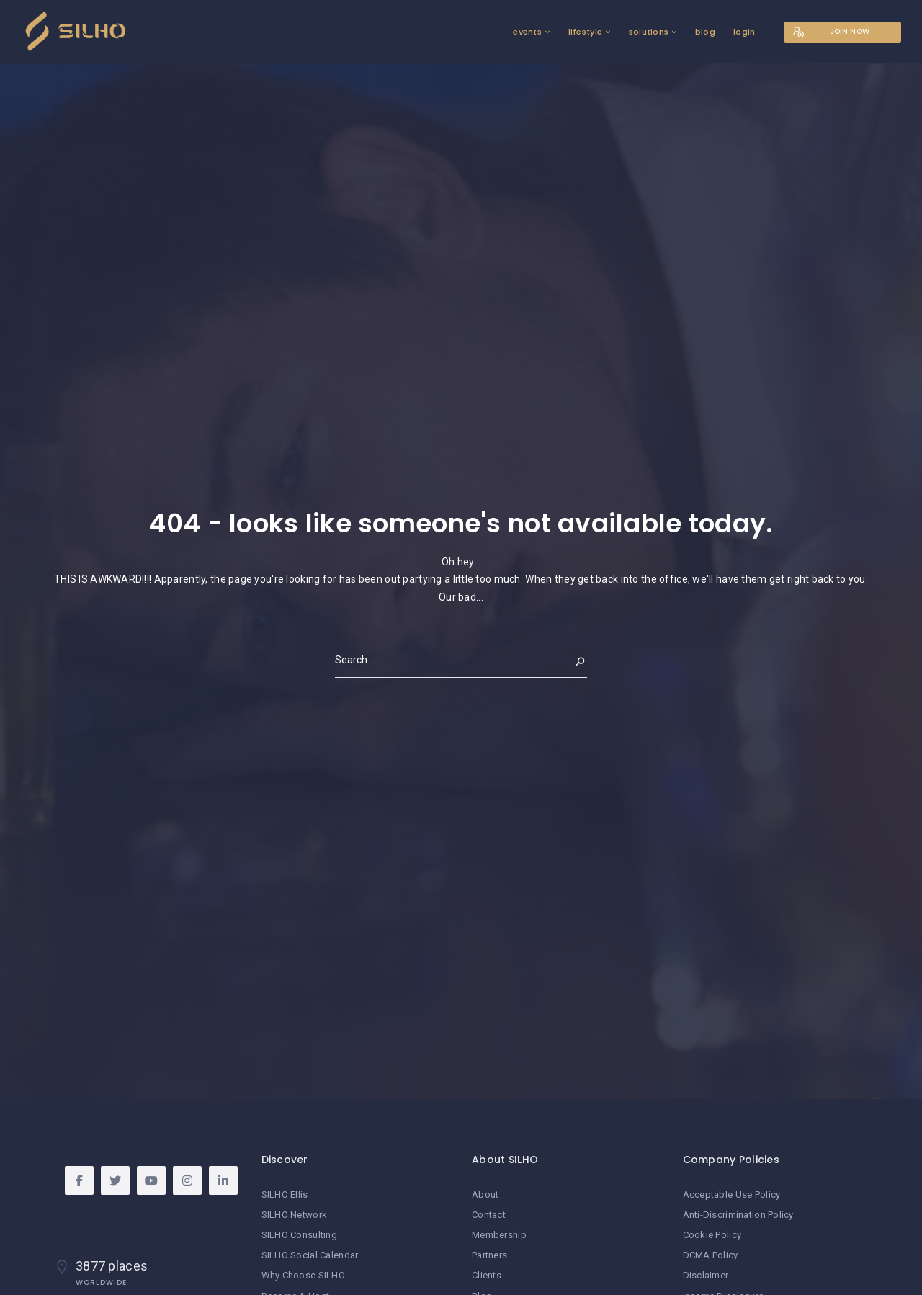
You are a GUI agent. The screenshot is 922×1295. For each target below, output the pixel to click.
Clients (486, 1275)
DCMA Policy (710, 1255)
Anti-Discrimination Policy (738, 1214)
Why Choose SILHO (303, 1275)
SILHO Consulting (299, 1234)
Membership (499, 1234)
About (485, 1194)
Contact (489, 1214)
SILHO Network (294, 1214)
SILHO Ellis (284, 1194)
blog (704, 31)
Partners (489, 1255)
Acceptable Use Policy (732, 1194)
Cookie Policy (712, 1234)
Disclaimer (706, 1275)
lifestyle (584, 31)
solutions (647, 31)
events (526, 31)
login (743, 31)
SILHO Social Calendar (310, 1255)
